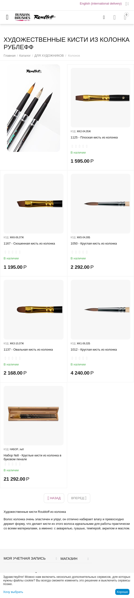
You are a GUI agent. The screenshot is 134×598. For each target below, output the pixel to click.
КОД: (73, 131)
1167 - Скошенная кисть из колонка (29, 243)
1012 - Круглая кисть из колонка (94, 349)
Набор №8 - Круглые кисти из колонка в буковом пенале (32, 457)
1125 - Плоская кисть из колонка (94, 137)
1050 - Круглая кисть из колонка (94, 243)
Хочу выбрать (13, 592)
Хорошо (122, 592)
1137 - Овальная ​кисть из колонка (28, 349)
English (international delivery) (101, 3)
